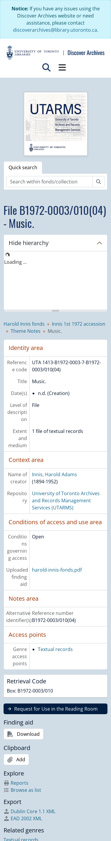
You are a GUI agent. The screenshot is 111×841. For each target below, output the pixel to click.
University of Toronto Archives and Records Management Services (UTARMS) (66, 500)
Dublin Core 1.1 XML (29, 811)
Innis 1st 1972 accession (78, 324)
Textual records (55, 649)
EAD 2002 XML (23, 818)
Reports (16, 783)
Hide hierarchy (29, 243)
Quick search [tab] (23, 167)
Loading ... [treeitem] (15, 262)
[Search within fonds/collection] (49, 181)
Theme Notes (26, 331)
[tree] (55, 281)
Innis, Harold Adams (54, 474)
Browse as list (22, 790)
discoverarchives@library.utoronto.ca (55, 30)
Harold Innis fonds (24, 324)
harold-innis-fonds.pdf (57, 570)
